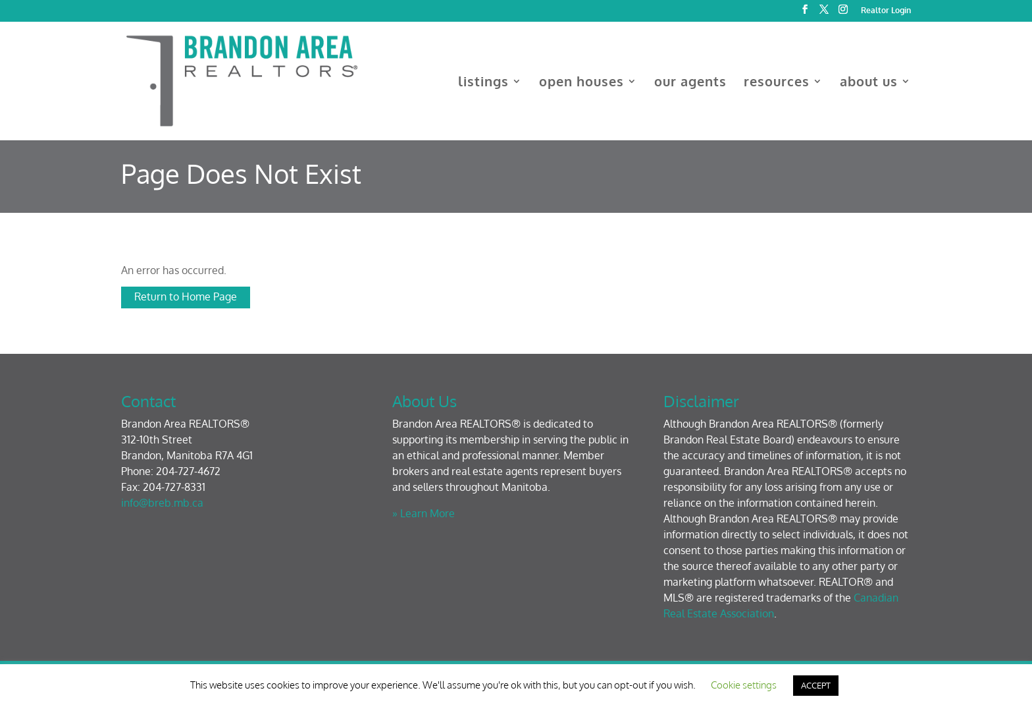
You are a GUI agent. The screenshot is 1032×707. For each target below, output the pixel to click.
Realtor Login (886, 11)
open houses (581, 83)
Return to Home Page (185, 296)
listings (483, 83)
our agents (690, 83)
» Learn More (423, 513)
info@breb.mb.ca (162, 502)
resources (777, 83)
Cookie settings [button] (744, 685)
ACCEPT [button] (816, 685)
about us (869, 83)
